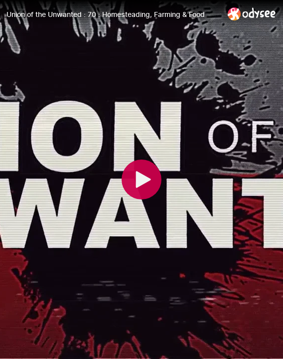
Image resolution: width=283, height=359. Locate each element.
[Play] (141, 179)
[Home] (252, 13)
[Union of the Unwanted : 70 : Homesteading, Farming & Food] (113, 14)
